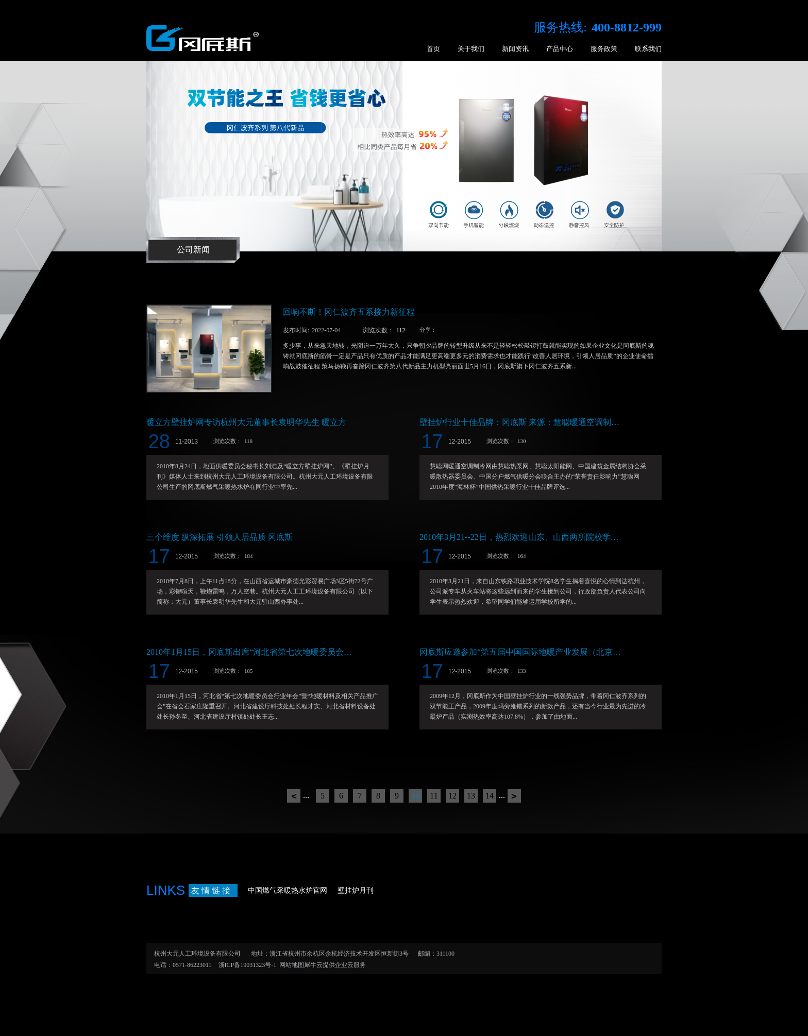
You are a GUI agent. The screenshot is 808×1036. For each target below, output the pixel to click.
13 (471, 795)
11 (433, 795)
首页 (433, 49)
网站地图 (290, 965)
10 (415, 795)
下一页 (514, 796)
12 (452, 795)
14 (489, 795)
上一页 (293, 796)
